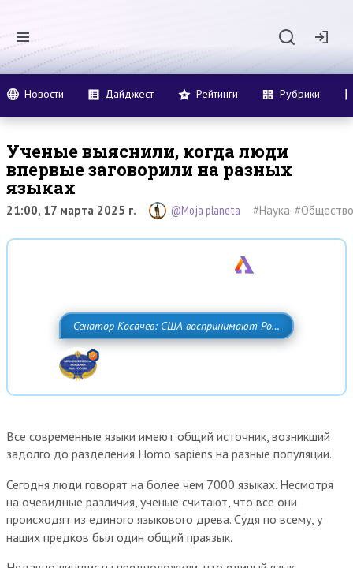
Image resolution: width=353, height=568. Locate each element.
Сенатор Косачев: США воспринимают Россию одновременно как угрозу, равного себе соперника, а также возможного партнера (173, 360)
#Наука (271, 210)
